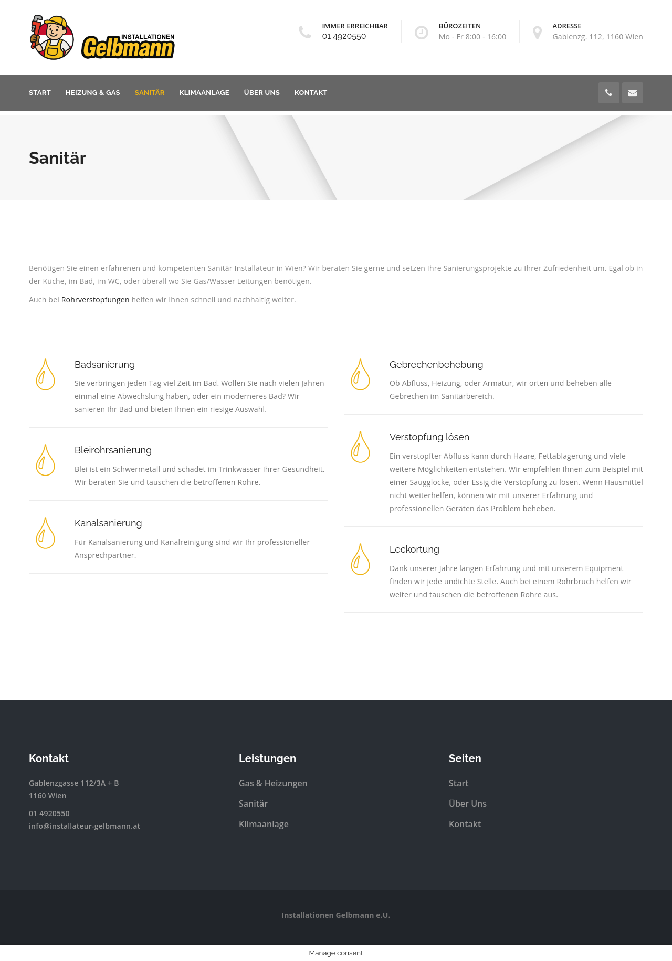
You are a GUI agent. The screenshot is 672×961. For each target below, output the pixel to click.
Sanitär (150, 93)
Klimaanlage (204, 93)
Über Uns (262, 93)
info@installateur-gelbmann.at (84, 826)
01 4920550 (344, 36)
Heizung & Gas (93, 93)
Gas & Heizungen (273, 783)
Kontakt (311, 93)
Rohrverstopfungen (95, 299)
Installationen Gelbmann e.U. (335, 915)
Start (40, 93)
